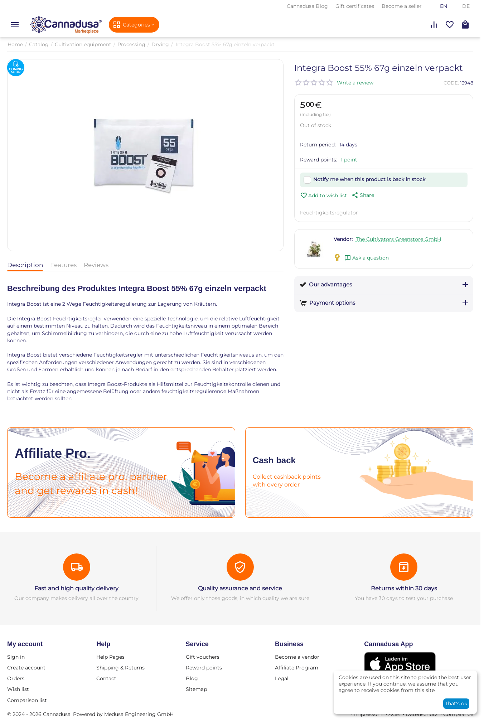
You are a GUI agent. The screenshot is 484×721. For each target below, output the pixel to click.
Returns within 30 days (404, 588)
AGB (394, 714)
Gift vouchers (202, 657)
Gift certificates (354, 6)
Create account (26, 667)
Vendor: (343, 239)
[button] (362, 195)
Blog (192, 678)
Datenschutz (421, 714)
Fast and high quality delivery (76, 588)
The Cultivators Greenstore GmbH (398, 239)
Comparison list (27, 700)
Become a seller (402, 6)
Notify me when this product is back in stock (369, 179)
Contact (106, 678)
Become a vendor (297, 657)
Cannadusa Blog (307, 6)
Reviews (96, 264)
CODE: (451, 83)
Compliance (458, 714)
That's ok (456, 703)
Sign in (16, 657)
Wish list (18, 689)
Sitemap (196, 689)
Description (25, 264)
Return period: (318, 144)
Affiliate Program (296, 667)
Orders (15, 678)
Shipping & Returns (120, 667)
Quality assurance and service (240, 588)
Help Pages (110, 657)
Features (63, 264)
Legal (282, 678)
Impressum (368, 714)
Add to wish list (323, 195)
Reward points (204, 667)
